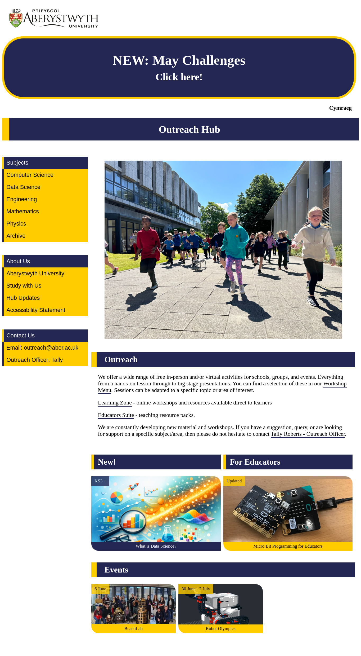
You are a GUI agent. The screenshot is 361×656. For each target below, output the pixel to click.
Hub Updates (23, 297)
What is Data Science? (156, 546)
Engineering (21, 199)
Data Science (23, 187)
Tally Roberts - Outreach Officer (308, 434)
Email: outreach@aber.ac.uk (42, 347)
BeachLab (133, 628)
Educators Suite (116, 415)
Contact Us (20, 335)
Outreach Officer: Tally (34, 359)
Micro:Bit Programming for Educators (288, 546)
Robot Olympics (221, 628)
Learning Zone (115, 402)
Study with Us (23, 285)
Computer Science (29, 174)
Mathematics (22, 211)
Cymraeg (340, 108)
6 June (100, 588)
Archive (15, 235)
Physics (16, 223)
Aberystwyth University (35, 273)
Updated (234, 480)
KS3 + (100, 480)
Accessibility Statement (35, 310)
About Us (18, 261)
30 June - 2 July (196, 588)
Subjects (17, 162)
